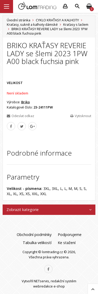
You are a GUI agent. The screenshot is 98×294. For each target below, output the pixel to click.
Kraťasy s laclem (75, 24)
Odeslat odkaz (20, 115)
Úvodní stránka (18, 20)
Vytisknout (80, 115)
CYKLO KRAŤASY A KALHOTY (57, 20)
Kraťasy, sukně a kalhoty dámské (32, 24)
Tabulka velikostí (37, 242)
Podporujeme (70, 234)
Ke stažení (67, 242)
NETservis (41, 281)
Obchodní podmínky (34, 234)
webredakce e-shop (49, 286)
